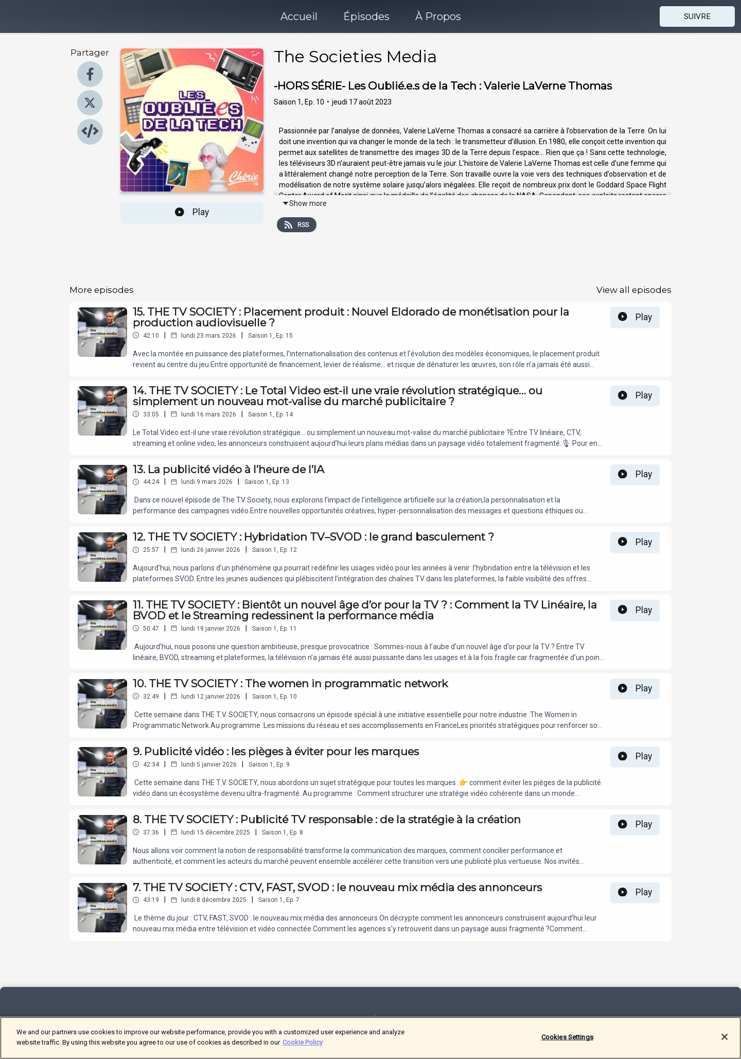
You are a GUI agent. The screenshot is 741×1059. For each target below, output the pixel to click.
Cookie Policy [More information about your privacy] (303, 1047)
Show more (304, 203)
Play (192, 212)
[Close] (724, 1042)
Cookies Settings (567, 1042)
